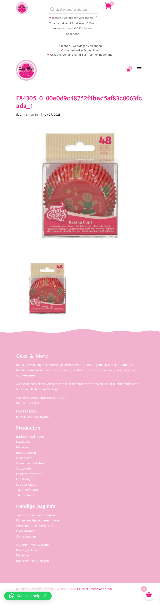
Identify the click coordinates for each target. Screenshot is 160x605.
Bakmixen (23, 442)
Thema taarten (27, 495)
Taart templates (28, 490)
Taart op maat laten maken (35, 515)
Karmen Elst (31, 114)
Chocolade (23, 468)
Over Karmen (25, 531)
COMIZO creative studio (94, 589)
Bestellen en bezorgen (32, 561)
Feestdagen (24, 479)
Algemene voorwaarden (33, 544)
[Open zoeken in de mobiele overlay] (73, 9)
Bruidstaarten (26, 452)
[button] (28, 596)
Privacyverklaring (28, 550)
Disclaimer (23, 555)
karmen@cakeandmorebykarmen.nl (41, 397)
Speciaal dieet (26, 484)
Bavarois (22, 447)
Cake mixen (24, 458)
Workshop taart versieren (34, 526)
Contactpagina (26, 536)
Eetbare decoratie (29, 474)
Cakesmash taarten (30, 463)
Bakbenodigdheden (30, 436)
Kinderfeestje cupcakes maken (38, 520)
